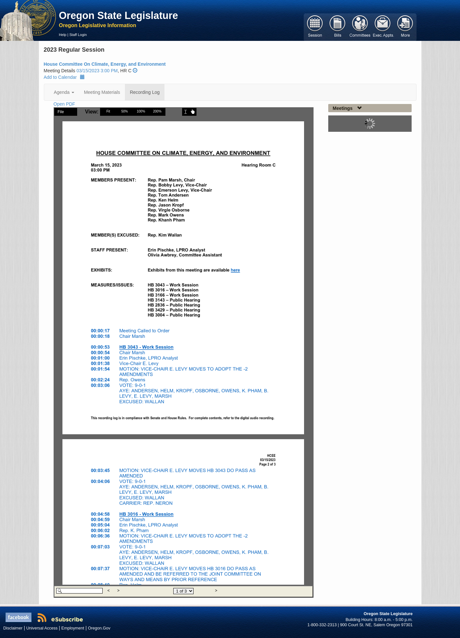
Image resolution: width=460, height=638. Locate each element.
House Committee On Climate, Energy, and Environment (105, 64)
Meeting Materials (102, 92)
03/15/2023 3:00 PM (97, 70)
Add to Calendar (64, 77)
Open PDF (64, 104)
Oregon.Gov (99, 628)
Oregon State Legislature (118, 15)
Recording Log (145, 92)
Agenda (64, 92)
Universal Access (42, 628)
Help (62, 35)
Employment (72, 628)
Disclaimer (13, 628)
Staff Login (78, 35)
